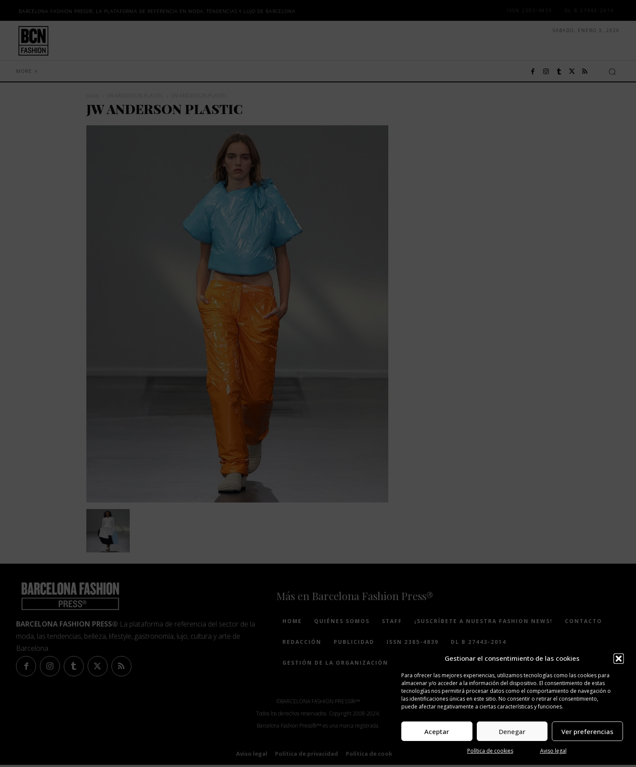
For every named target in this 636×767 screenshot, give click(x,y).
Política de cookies (490, 750)
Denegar (512, 731)
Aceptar (436, 731)
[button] (618, 658)
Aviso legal (553, 750)
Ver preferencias (587, 731)
